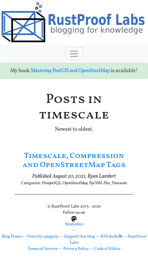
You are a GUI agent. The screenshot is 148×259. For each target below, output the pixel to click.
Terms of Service (42, 249)
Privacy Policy (76, 249)
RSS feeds (111, 237)
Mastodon (74, 221)
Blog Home (12, 237)
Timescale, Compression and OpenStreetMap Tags (74, 161)
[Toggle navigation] (74, 53)
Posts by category (42, 237)
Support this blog (79, 237)
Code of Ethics (107, 249)
